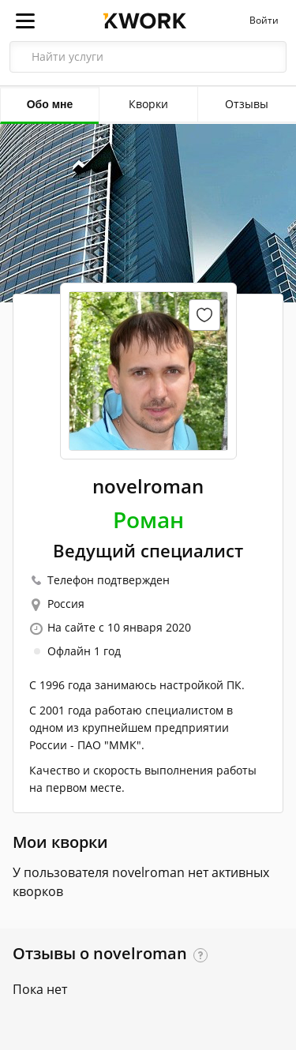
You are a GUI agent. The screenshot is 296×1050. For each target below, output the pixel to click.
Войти (264, 20)
